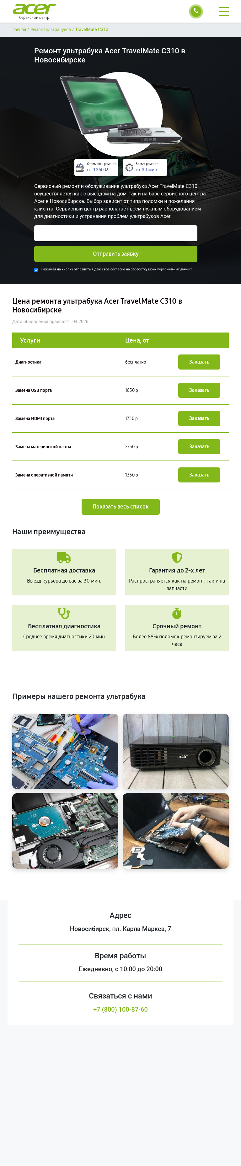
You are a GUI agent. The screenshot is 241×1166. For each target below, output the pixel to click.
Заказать (199, 362)
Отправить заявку (116, 253)
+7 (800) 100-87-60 (120, 1009)
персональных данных (174, 269)
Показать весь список (121, 506)
